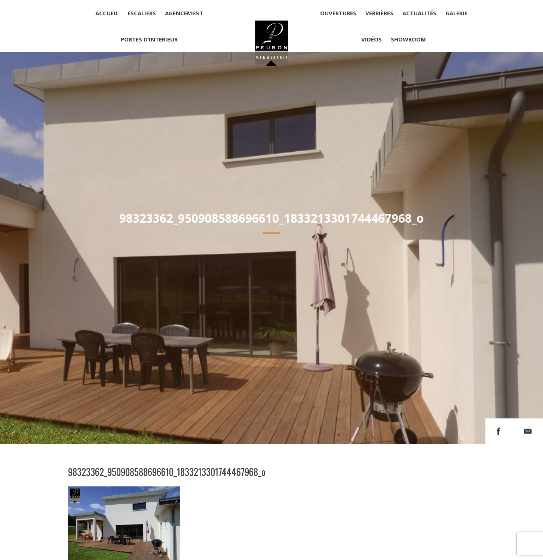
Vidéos (371, 39)
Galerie (456, 13)
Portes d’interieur (149, 39)
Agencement (184, 13)
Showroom (408, 39)
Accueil (107, 13)
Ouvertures (338, 13)
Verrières (379, 13)
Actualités (419, 13)
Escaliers (142, 13)
